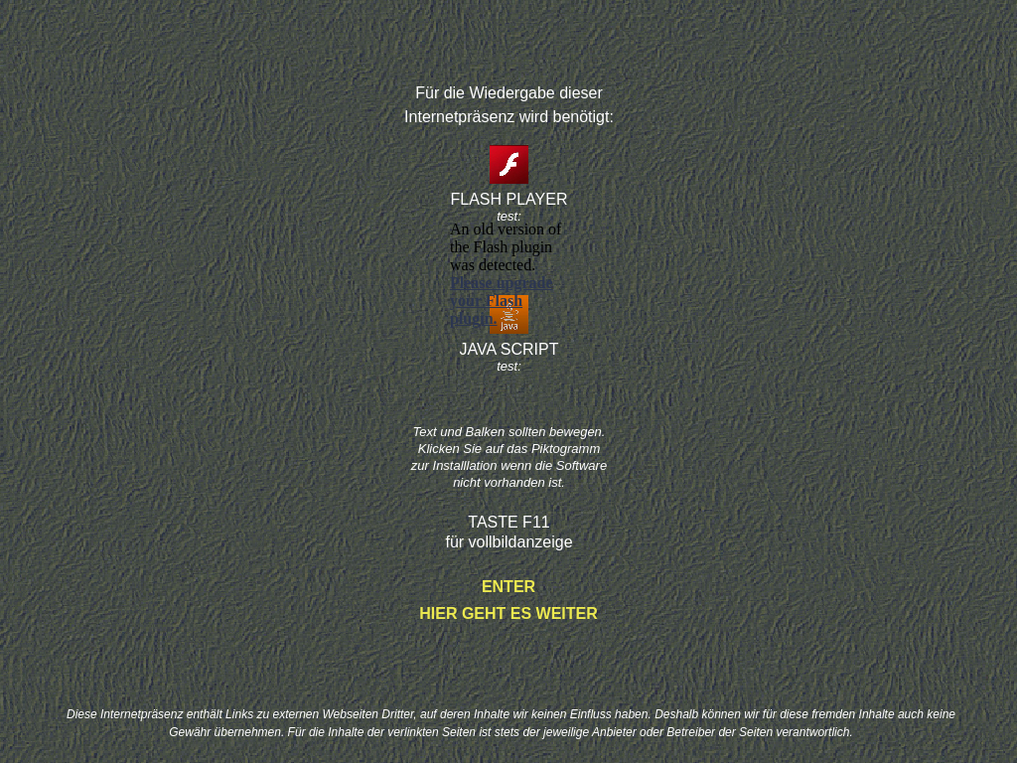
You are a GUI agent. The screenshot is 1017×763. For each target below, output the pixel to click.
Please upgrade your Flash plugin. (501, 300)
